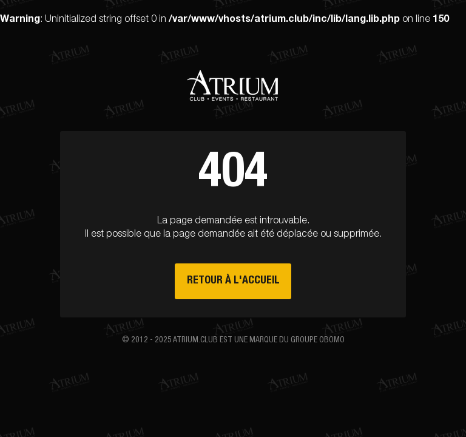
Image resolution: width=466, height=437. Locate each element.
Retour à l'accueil (233, 281)
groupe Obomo (318, 340)
